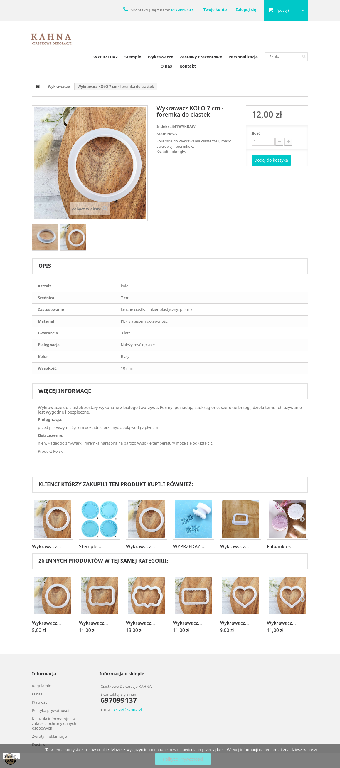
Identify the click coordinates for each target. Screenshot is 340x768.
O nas (166, 66)
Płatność (39, 702)
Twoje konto (215, 9)
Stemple (132, 57)
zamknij (11, 756)
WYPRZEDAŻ (105, 57)
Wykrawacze (160, 57)
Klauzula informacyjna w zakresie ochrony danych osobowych (54, 723)
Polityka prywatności (50, 710)
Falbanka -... (280, 546)
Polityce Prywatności (183, 759)
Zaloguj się (246, 9)
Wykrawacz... (46, 546)
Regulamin (41, 685)
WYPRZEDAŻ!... (189, 546)
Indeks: (163, 126)
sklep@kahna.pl (128, 709)
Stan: (161, 133)
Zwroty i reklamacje (49, 736)
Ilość (256, 133)
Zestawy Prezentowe (201, 57)
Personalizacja (243, 57)
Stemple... (90, 546)
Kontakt (187, 66)
